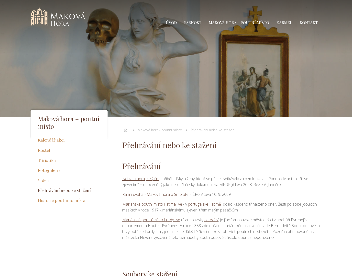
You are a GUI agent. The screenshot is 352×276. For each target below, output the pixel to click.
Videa (43, 180)
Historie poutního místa (61, 200)
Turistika (47, 160)
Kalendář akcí (51, 140)
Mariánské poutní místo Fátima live (152, 204)
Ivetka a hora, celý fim (140, 178)
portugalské (198, 204)
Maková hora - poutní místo (160, 130)
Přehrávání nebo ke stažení (213, 130)
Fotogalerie (49, 170)
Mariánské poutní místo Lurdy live (151, 219)
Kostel (44, 150)
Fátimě (215, 204)
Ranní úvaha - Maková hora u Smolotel (155, 194)
